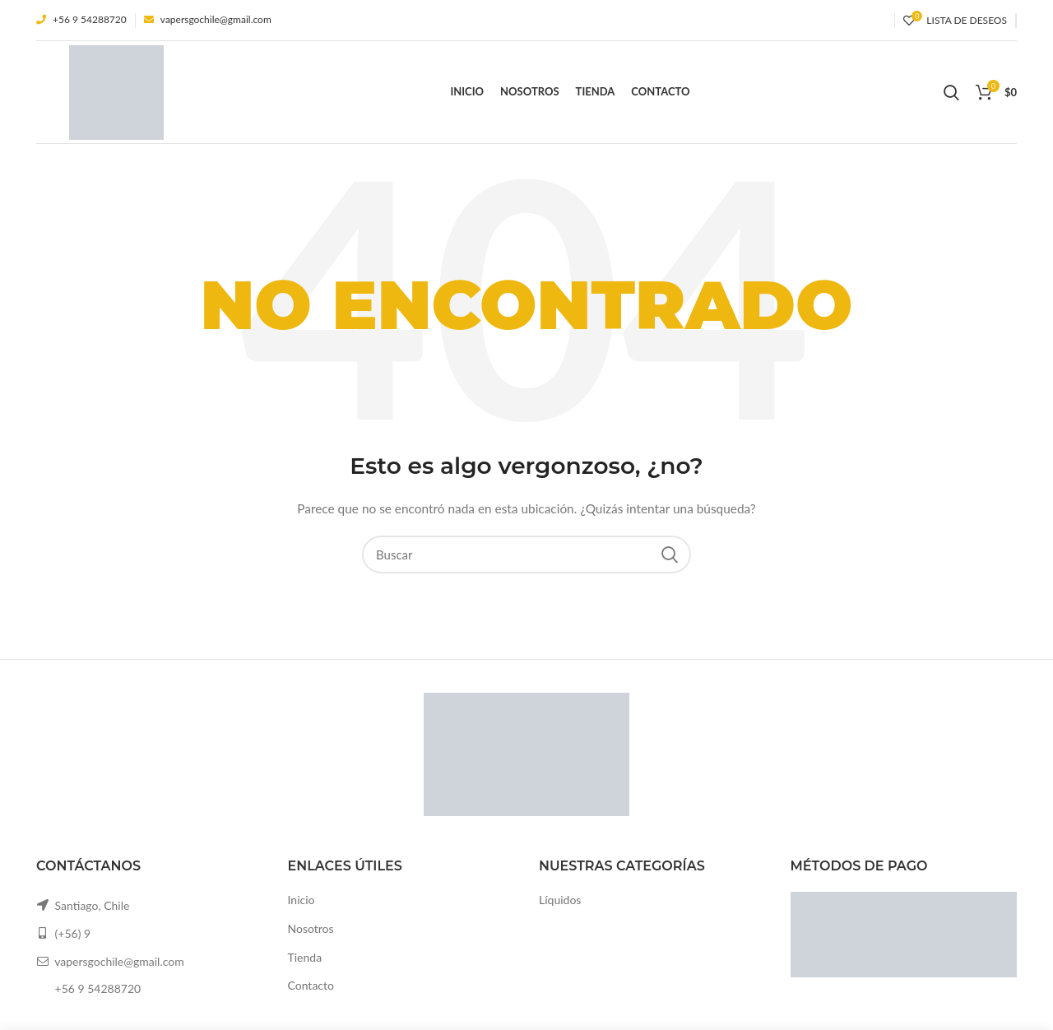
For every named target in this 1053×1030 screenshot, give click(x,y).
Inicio (301, 900)
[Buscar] (526, 554)
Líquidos (560, 900)
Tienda (305, 957)
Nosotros (311, 928)
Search (668, 554)
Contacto (311, 985)
